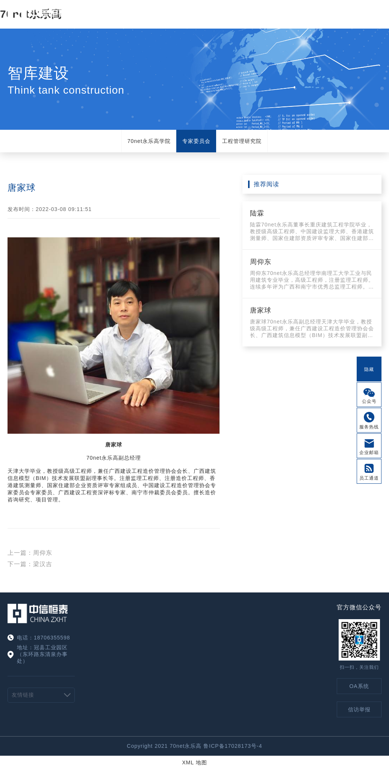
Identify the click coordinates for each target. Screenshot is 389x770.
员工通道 (369, 478)
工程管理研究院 (242, 141)
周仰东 (260, 262)
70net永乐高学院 (149, 141)
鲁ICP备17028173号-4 (232, 746)
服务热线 (369, 427)
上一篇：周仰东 (30, 553)
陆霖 (257, 213)
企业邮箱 (369, 452)
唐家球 (260, 310)
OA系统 (359, 686)
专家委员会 (196, 141)
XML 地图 (194, 762)
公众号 (369, 401)
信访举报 (359, 709)
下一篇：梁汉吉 (30, 564)
